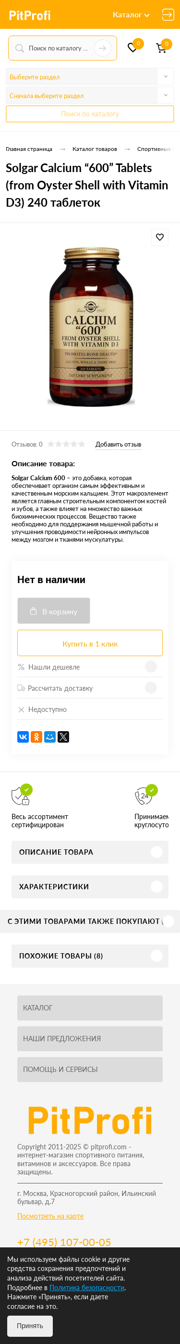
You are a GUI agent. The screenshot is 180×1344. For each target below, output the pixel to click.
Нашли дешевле (48, 667)
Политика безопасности (86, 1287)
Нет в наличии (51, 579)
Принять (30, 1326)
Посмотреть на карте (50, 1216)
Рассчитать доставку (55, 688)
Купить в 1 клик (90, 643)
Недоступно (42, 709)
